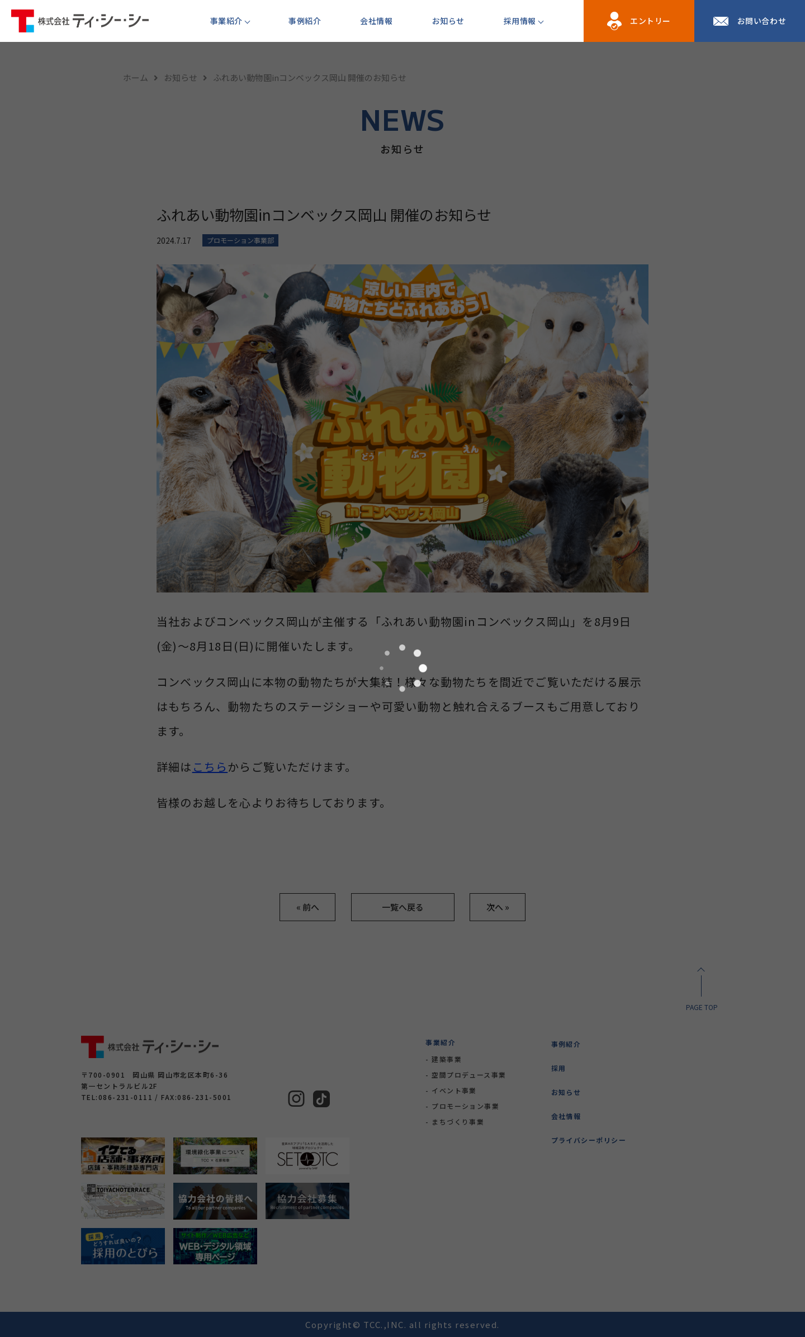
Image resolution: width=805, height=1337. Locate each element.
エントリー (650, 20)
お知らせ (448, 20)
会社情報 (376, 20)
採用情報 (520, 20)
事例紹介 (304, 20)
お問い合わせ (761, 20)
